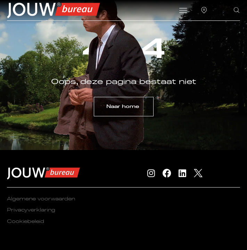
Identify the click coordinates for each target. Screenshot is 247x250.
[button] (183, 11)
